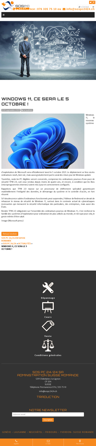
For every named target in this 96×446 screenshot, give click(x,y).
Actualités (24, 243)
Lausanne (20, 432)
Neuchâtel (36, 432)
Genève (6, 432)
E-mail (48, 442)
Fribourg (51, 432)
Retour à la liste (10, 234)
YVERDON (65, 432)
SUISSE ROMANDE (83, 432)
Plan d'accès (80, 442)
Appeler (16, 442)
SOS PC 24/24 (9, 243)
